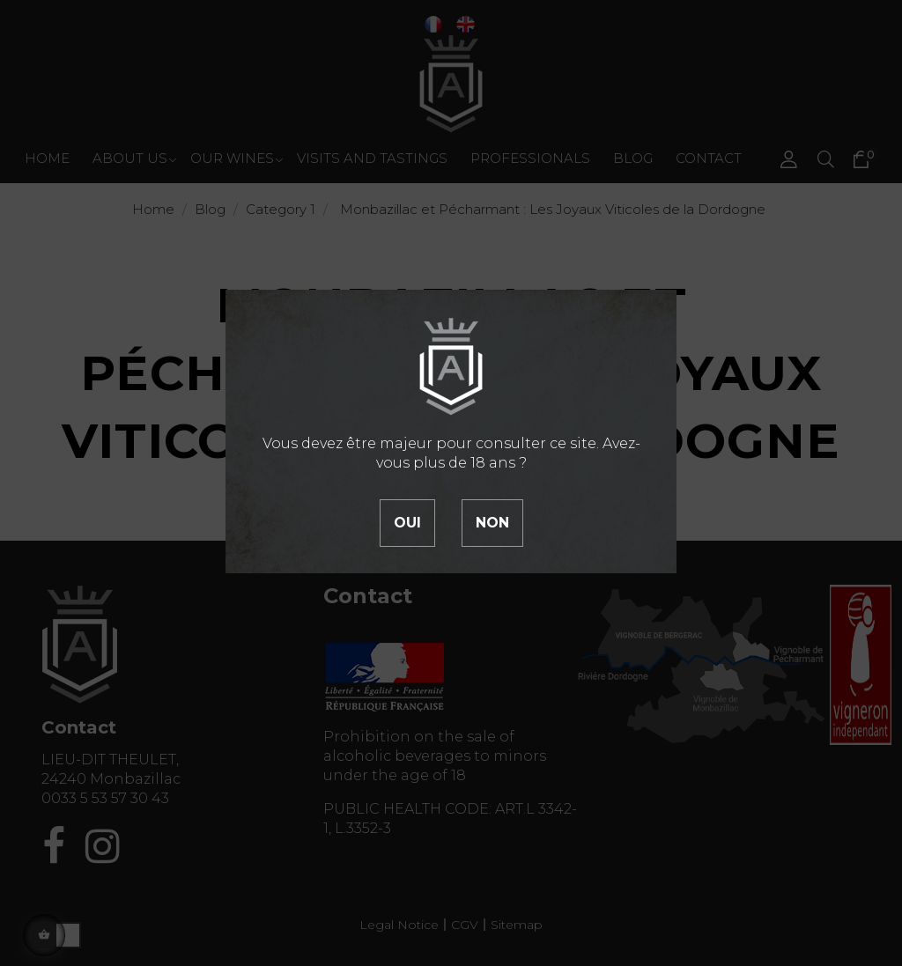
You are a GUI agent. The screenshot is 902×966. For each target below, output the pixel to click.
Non (492, 522)
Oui (407, 522)
